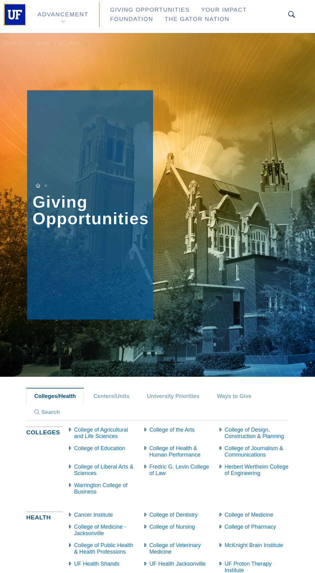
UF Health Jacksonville (177, 564)
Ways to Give (234, 396)
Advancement (63, 16)
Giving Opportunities (140, 13)
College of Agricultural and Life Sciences (101, 433)
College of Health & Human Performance (174, 451)
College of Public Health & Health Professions (103, 548)
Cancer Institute (93, 515)
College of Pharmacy (250, 527)
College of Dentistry (173, 515)
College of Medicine (248, 515)
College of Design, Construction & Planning (254, 433)
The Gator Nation (134, 19)
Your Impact (205, 13)
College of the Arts (172, 430)
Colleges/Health (55, 396)
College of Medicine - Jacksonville (100, 530)
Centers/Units (111, 396)
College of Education (99, 448)
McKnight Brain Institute (253, 545)
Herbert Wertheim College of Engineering (256, 470)
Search (47, 412)
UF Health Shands (96, 564)
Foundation (254, 13)
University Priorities (173, 396)
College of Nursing (172, 527)
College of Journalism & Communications (253, 451)
